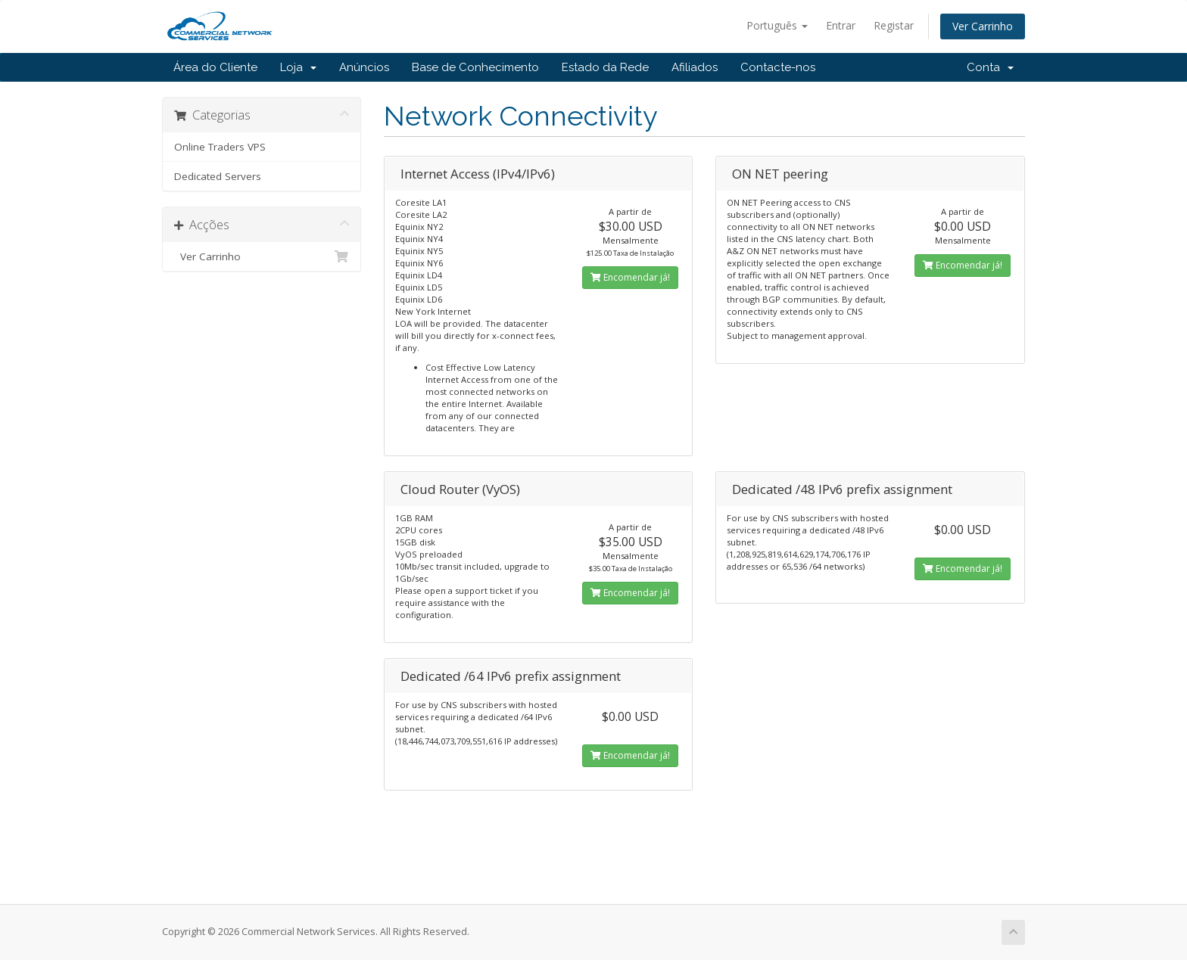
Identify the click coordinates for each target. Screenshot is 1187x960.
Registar (894, 25)
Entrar (840, 25)
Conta (990, 67)
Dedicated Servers (217, 176)
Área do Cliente (215, 67)
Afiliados (694, 67)
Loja (298, 67)
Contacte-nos (777, 67)
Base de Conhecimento (475, 67)
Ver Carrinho (982, 26)
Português (777, 25)
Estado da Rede (605, 67)
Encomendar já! (630, 277)
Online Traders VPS (220, 147)
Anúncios (364, 67)
